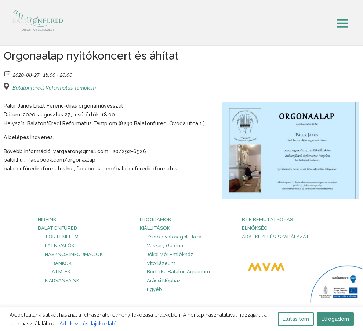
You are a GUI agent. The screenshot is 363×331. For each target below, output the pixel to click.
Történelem (62, 237)
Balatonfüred (57, 228)
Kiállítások (155, 228)
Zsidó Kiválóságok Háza (174, 237)
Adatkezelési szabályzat (275, 237)
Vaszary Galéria (165, 245)
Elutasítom (296, 319)
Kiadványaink (62, 280)
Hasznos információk (74, 254)
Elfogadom (335, 319)
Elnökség (255, 228)
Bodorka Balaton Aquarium (178, 271)
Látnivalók (60, 245)
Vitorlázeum (161, 263)
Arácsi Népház (164, 280)
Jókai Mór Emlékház (170, 254)
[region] (181, 319)
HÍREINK (47, 219)
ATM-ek (61, 271)
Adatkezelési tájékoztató (88, 324)
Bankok (62, 263)
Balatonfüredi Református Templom (54, 88)
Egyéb (154, 289)
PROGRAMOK (155, 219)
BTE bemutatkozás (267, 219)
